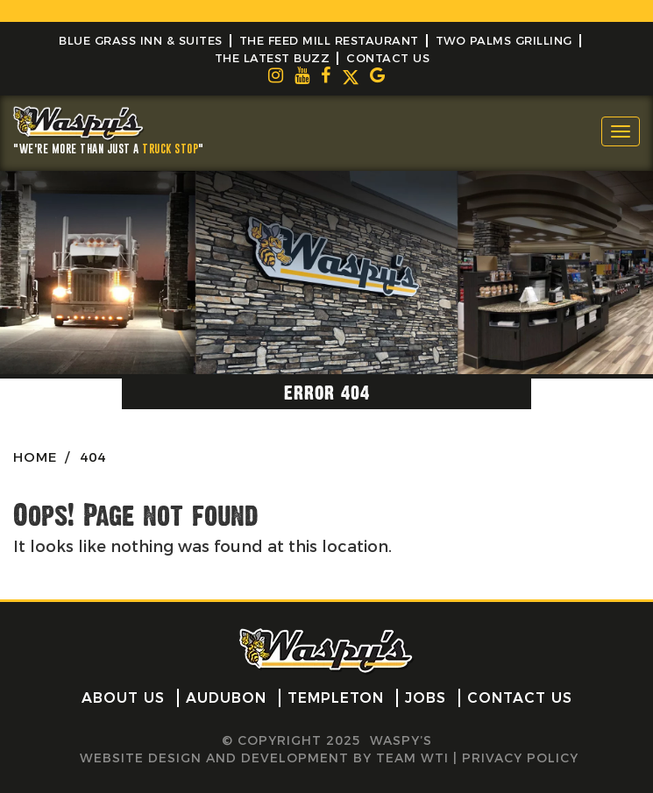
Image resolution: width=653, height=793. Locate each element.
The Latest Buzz (272, 58)
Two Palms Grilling (504, 40)
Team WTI (412, 758)
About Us (123, 698)
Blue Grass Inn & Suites (141, 40)
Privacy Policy (520, 758)
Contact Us (387, 58)
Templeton (335, 698)
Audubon (226, 698)
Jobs (425, 698)
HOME (35, 457)
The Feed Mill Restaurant (329, 40)
